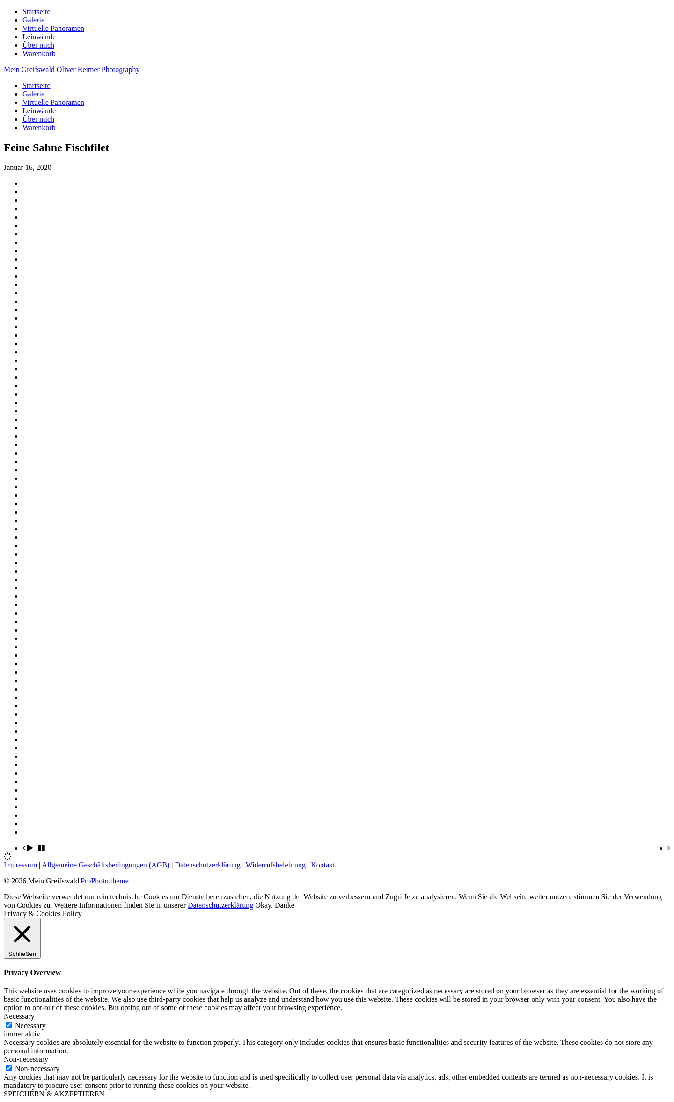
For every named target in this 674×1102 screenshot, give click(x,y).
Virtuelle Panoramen (53, 28)
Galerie (33, 20)
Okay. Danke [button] (274, 905)
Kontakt (323, 865)
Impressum (20, 865)
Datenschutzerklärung (207, 865)
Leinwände (39, 37)
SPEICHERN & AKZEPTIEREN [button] (54, 1094)
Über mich (38, 45)
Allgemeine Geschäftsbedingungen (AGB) (105, 865)
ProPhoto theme (105, 881)
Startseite (36, 11)
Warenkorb (39, 54)
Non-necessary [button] (26, 1059)
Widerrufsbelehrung (276, 865)
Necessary (30, 1025)
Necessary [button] (19, 1016)
